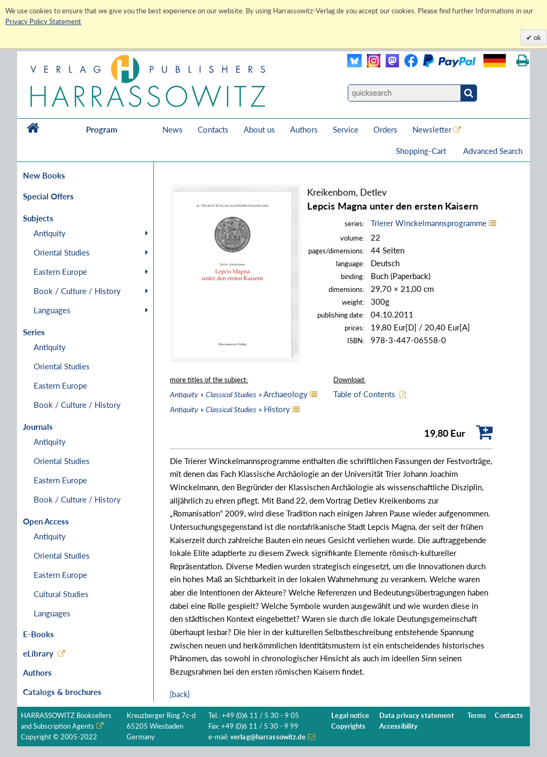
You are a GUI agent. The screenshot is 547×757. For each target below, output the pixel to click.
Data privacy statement (416, 716)
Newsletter (431, 129)
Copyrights (348, 726)
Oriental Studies (62, 252)
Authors (304, 129)
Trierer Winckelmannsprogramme (429, 223)
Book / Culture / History (77, 291)
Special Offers (48, 196)
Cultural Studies (61, 594)
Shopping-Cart (422, 151)
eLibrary (38, 653)
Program (102, 129)
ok (536, 37)
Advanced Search (492, 151)
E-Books (38, 634)
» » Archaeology (239, 394)
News (172, 129)
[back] (180, 694)
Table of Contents (364, 394)
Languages (52, 310)
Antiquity (50, 233)
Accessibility (398, 726)
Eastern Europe (60, 271)
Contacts (213, 129)
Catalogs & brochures (62, 692)
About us (259, 129)
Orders (385, 129)
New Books (44, 175)
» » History (230, 409)
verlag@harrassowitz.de (268, 737)
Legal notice (350, 716)
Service (345, 129)
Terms (477, 716)
